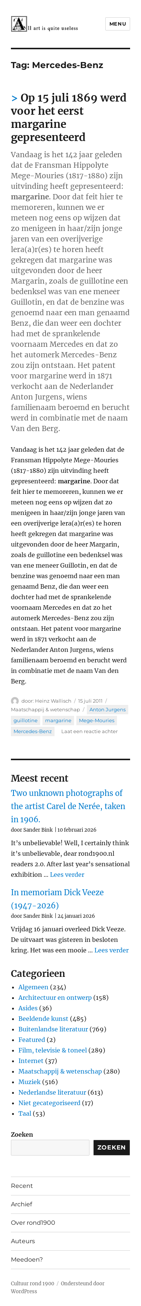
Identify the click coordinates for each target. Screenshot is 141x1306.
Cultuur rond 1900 (32, 1283)
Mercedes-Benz (33, 731)
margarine (58, 720)
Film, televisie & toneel (52, 1050)
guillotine (26, 720)
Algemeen (33, 987)
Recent (22, 1185)
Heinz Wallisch (53, 701)
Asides (28, 1008)
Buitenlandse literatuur (53, 1029)
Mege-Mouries (96, 720)
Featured (31, 1039)
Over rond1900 (33, 1222)
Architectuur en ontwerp (55, 997)
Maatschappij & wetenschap (45, 709)
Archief (21, 1204)
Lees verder (67, 874)
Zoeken (22, 1134)
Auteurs (23, 1241)
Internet (31, 1061)
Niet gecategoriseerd (49, 1103)
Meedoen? (27, 1259)
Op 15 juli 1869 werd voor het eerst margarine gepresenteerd (69, 117)
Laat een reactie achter (89, 731)
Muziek (29, 1082)
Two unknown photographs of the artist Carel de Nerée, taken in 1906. (68, 806)
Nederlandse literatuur (52, 1092)
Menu (117, 24)
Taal (24, 1113)
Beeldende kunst (43, 1018)
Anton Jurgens (107, 709)
